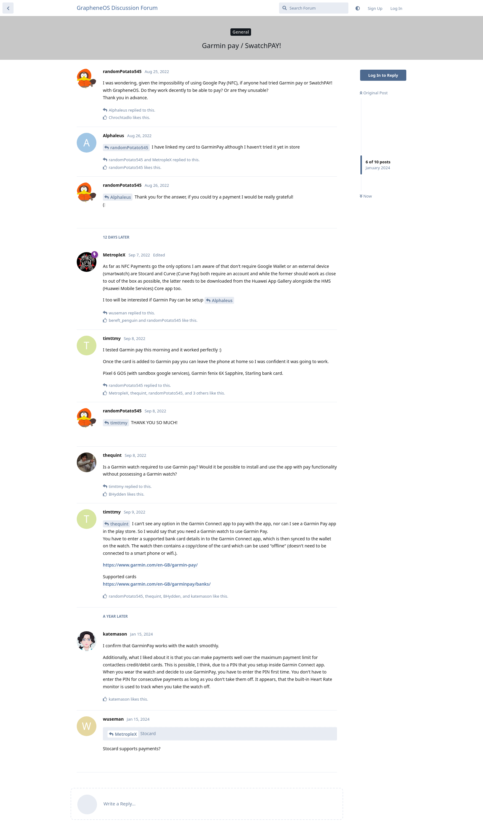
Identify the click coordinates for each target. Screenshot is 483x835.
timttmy (119, 423)
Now (366, 196)
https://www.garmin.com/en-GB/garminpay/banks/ (157, 584)
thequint (119, 524)
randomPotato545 (129, 147)
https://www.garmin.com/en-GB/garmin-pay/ (150, 565)
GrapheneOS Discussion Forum (117, 7)
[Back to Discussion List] (8, 8)
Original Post (374, 93)
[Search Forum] (313, 8)
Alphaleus (120, 197)
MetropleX (126, 734)
